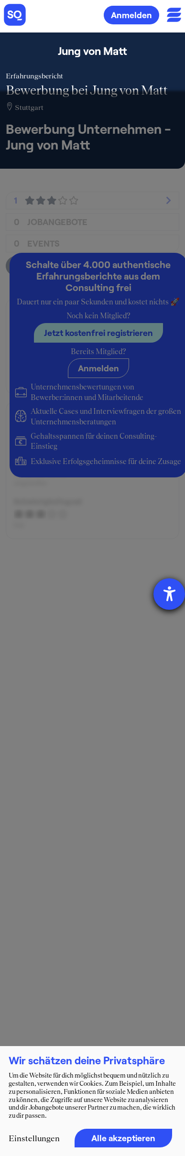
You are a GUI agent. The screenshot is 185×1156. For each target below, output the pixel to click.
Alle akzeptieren (123, 1138)
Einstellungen (34, 1138)
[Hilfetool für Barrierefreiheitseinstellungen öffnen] (169, 594)
